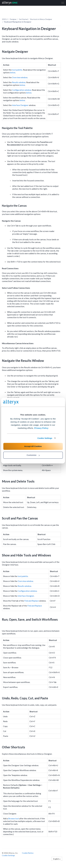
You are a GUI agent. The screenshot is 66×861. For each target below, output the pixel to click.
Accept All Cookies (33, 446)
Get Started (23, 19)
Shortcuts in (41, 19)
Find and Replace (31, 601)
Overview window (19, 77)
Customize (33, 455)
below (12, 72)
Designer (13, 19)
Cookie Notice (27, 853)
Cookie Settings (44, 438)
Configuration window (21, 90)
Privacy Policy (41, 428)
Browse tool (13, 818)
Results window (18, 82)
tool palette (17, 70)
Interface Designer (20, 105)
